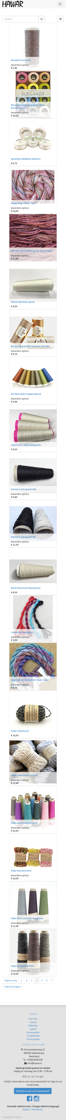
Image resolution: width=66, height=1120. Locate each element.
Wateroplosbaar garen (23, 301)
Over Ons (33, 1018)
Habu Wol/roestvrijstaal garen (27, 918)
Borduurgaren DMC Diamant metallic (30, 346)
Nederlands (37, 1109)
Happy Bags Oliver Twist (23, 203)
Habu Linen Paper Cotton (24, 775)
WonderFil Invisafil (20, 60)
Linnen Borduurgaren (22, 632)
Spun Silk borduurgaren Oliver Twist (30, 679)
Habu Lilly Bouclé (20, 730)
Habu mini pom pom (21, 870)
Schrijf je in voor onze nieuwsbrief (33, 1091)
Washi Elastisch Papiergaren (25, 587)
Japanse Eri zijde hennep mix (26, 444)
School (33, 1022)
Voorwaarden (33, 1032)
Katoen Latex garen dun (23, 489)
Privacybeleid (33, 1039)
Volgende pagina (12, 986)
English (26, 1109)
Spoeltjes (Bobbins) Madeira (25, 158)
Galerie (33, 1029)
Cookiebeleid (33, 1035)
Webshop (33, 1025)
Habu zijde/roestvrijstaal (24, 822)
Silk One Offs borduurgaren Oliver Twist (31, 250)
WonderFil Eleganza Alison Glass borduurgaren (28, 106)
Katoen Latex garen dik (23, 536)
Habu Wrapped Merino (22, 965)
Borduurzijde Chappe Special (26, 393)
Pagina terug (10, 980)
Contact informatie (33, 1044)
